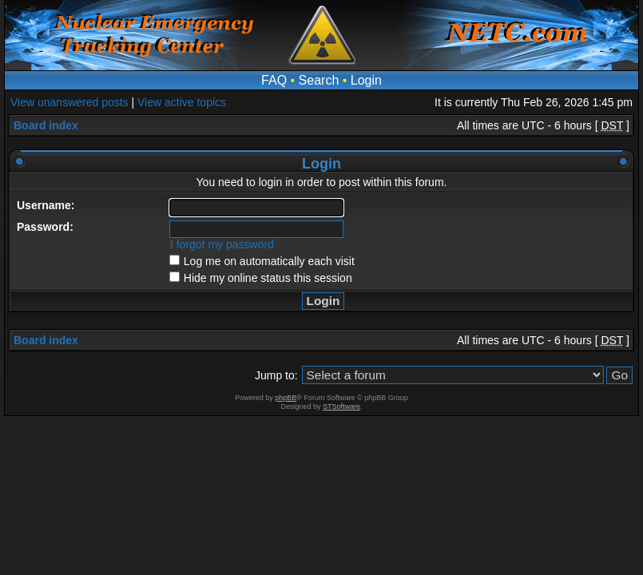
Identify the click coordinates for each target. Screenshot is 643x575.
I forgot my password (222, 244)
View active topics (181, 102)
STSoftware (341, 406)
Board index (46, 125)
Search (319, 80)
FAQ (274, 80)
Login (366, 80)
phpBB (285, 398)
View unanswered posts (69, 102)
